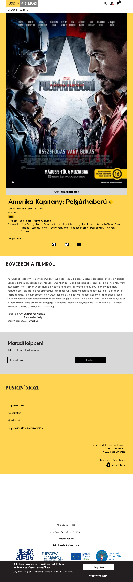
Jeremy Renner (40, 227)
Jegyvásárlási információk (25, 428)
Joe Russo (26, 220)
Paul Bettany (97, 227)
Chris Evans (27, 224)
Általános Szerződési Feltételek (66, 532)
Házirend (14, 420)
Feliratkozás (90, 360)
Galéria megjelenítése (66, 191)
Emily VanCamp (60, 227)
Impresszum (16, 405)
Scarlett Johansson (68, 224)
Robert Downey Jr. (46, 224)
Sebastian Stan (79, 227)
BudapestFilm (66, 538)
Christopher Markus (34, 313)
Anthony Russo (42, 220)
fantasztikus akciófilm (20, 208)
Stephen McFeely (32, 317)
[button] (113, 3)
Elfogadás (98, 566)
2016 (39, 208)
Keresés (105, 3)
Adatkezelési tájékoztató (66, 545)
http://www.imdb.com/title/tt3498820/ (11, 216)
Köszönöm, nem (98, 575)
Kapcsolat (14, 412)
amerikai (33, 320)
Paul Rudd (87, 224)
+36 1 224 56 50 (115, 448)
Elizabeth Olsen (104, 224)
